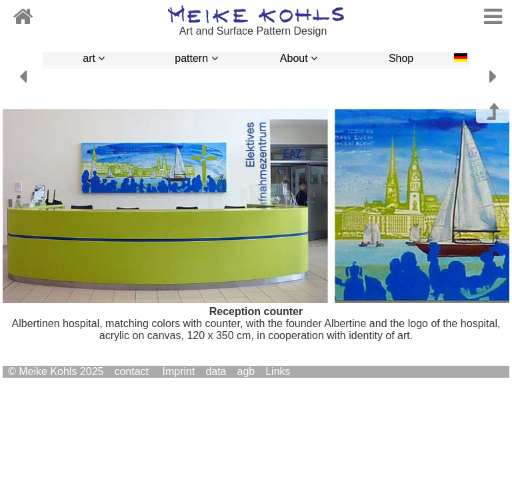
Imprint (178, 371)
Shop (401, 58)
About (298, 58)
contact (131, 371)
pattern (196, 58)
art (94, 58)
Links (277, 371)
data (215, 371)
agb (246, 371)
